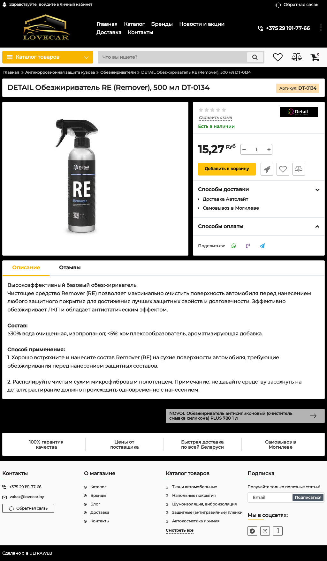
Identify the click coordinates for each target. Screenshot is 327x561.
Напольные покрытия (194, 495)
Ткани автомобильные (194, 487)
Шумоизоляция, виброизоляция (204, 504)
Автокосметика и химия (195, 521)
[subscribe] (286, 497)
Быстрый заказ (265, 169)
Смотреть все (180, 530)
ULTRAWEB (41, 553)
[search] (175, 57)
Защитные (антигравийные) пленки (207, 512)
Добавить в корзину (227, 169)
